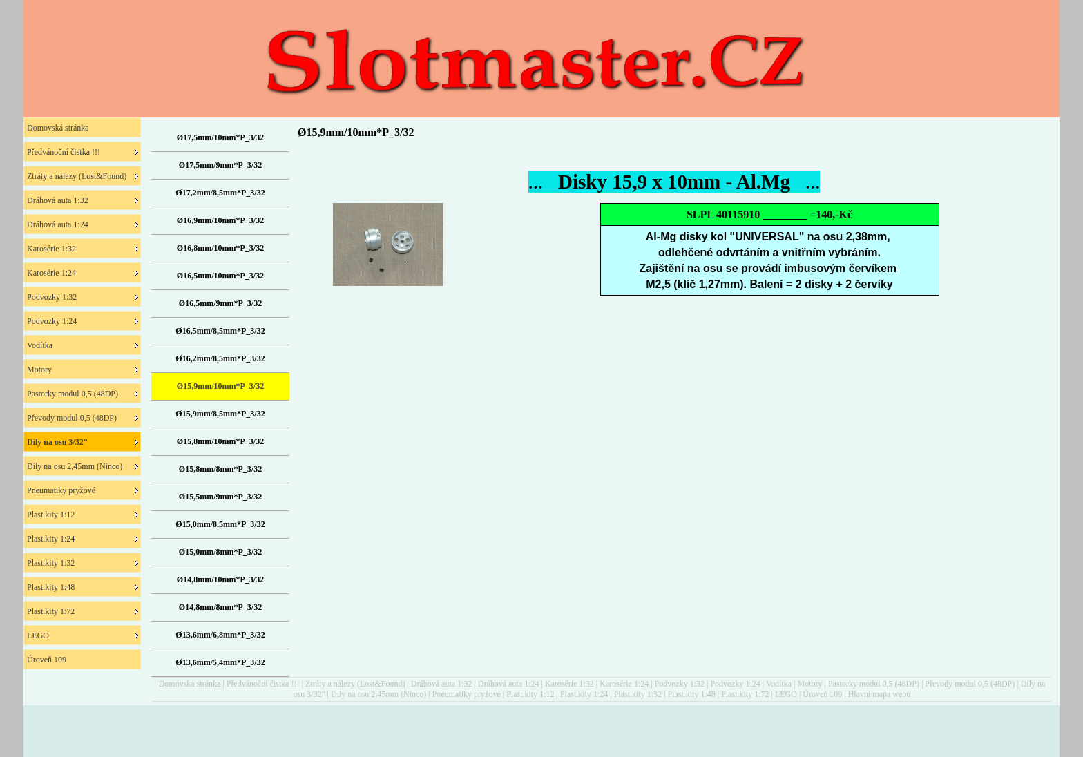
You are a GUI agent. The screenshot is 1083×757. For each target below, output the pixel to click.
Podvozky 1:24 (735, 684)
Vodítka (779, 684)
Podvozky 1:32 (680, 684)
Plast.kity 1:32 (638, 694)
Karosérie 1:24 (624, 684)
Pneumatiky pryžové (466, 694)
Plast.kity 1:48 (691, 694)
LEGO (786, 694)
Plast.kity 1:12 (530, 694)
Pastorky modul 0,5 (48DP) (873, 684)
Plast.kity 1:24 (584, 694)
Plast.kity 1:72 (745, 694)
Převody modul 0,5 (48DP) (970, 684)
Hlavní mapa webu (879, 694)
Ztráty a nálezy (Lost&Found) (355, 684)
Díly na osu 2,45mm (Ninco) (378, 694)
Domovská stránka (190, 684)
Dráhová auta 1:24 (508, 684)
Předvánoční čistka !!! (263, 684)
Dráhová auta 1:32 (441, 684)
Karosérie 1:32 (569, 684)
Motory (809, 684)
